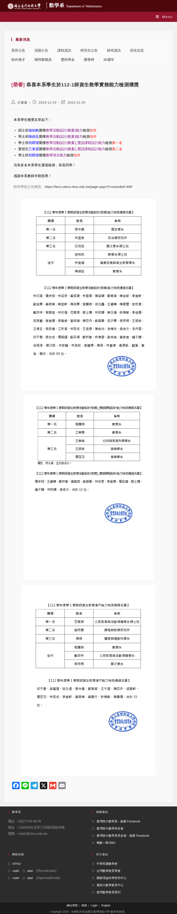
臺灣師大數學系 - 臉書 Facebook (118, 821)
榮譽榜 (89, 59)
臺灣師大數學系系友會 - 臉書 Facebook (123, 835)
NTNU (16, 863)
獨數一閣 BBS (106, 842)
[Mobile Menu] (164, 17)
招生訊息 (137, 50)
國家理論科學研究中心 (112, 878)
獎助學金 (68, 59)
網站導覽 (72, 905)
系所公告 (18, 50)
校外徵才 (18, 59)
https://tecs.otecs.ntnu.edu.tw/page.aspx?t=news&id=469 (88, 187)
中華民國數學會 (107, 863)
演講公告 (41, 50)
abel (30, 871)
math (15, 871)
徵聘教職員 (43, 59)
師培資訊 (114, 50)
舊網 (84, 905)
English (105, 905)
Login (94, 905)
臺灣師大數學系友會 (110, 828)
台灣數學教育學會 (109, 871)
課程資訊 (64, 50)
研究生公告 (89, 50)
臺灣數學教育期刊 (109, 892)
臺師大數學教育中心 (110, 885)
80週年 (108, 59)
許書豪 (23, 102)
